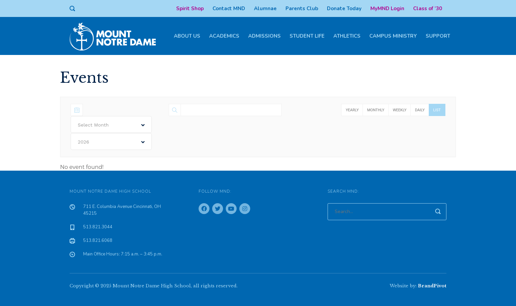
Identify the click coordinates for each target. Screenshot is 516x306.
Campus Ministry (393, 36)
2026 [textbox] (83, 142)
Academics (224, 36)
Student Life (307, 36)
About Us (187, 36)
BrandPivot (432, 286)
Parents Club (301, 8)
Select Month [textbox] (93, 125)
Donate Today (344, 8)
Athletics (347, 36)
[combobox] (111, 124)
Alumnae (265, 8)
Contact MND (229, 8)
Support (438, 36)
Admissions (264, 36)
